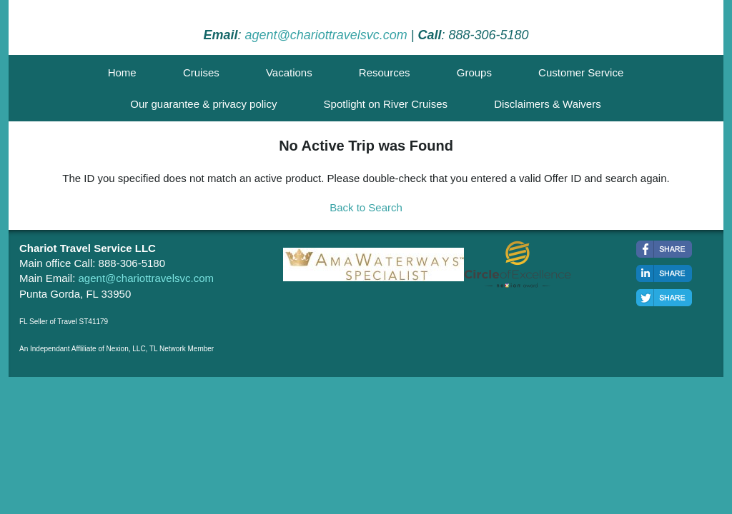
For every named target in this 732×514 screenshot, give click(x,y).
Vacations (289, 72)
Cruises (201, 72)
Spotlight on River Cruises (385, 104)
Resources (384, 72)
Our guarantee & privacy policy (203, 104)
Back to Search (366, 207)
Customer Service (580, 72)
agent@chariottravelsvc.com (325, 35)
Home (122, 72)
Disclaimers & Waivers (547, 104)
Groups (474, 72)
